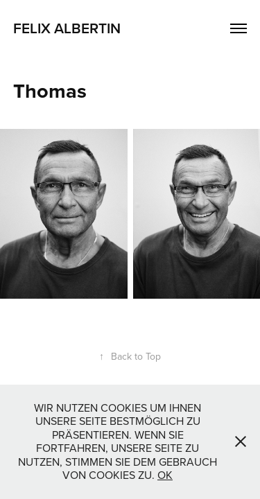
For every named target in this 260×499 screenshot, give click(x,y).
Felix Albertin (67, 27)
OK (165, 474)
